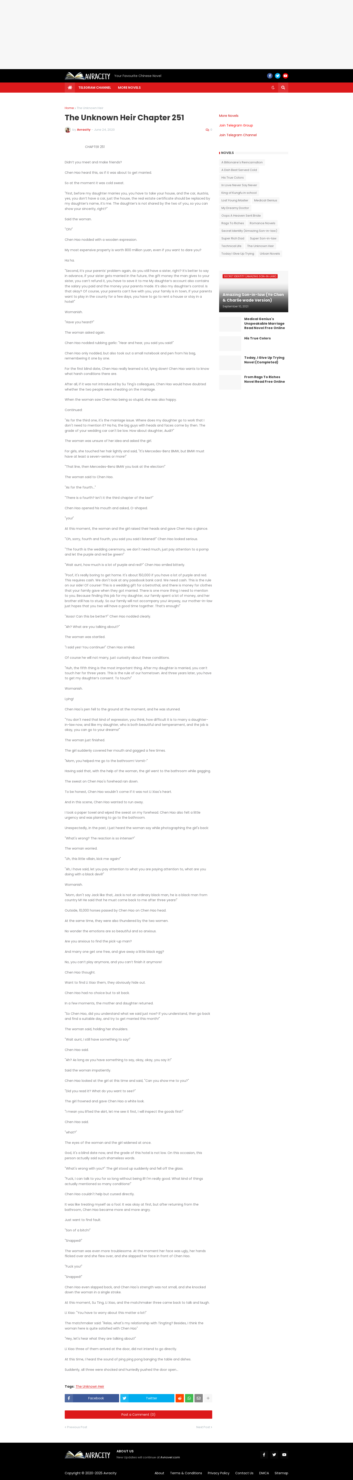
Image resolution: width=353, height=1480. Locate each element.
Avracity (110, 1473)
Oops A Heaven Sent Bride (241, 215)
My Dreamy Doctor (235, 208)
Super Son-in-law (263, 238)
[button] (273, 87)
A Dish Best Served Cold (239, 170)
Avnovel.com (170, 1457)
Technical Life (231, 246)
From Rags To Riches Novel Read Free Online (264, 379)
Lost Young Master (234, 200)
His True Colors (232, 177)
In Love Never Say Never (239, 185)
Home (69, 108)
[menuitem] (70, 87)
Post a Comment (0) (138, 1414)
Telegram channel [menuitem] (94, 87)
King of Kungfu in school (239, 193)
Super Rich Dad (232, 238)
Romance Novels (262, 223)
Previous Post (77, 1427)
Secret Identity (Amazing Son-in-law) (249, 231)
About (159, 1473)
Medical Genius (265, 200)
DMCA (264, 1473)
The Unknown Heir (90, 108)
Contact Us (244, 1473)
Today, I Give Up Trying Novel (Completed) (264, 360)
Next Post (203, 1427)
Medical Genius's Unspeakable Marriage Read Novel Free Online (264, 323)
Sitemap (281, 1473)
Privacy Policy (218, 1473)
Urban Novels (270, 253)
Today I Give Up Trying (237, 253)
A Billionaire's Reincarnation (242, 162)
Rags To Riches (232, 223)
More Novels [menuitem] (129, 87)
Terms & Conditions (186, 1473)
